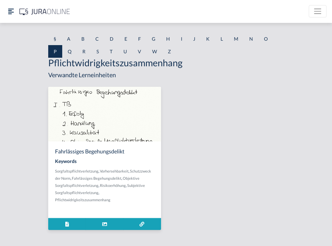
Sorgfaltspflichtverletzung (76, 171)
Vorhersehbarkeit (114, 171)
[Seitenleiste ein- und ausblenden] (10, 11)
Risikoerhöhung (113, 185)
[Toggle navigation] (318, 11)
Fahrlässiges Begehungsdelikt (96, 178)
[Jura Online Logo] (44, 11)
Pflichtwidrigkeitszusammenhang (82, 199)
